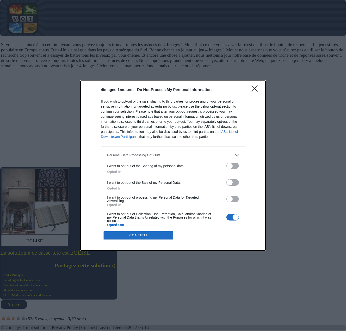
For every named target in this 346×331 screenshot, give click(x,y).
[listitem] (173, 155)
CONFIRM (138, 235)
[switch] (232, 166)
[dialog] (173, 166)
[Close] (256, 90)
